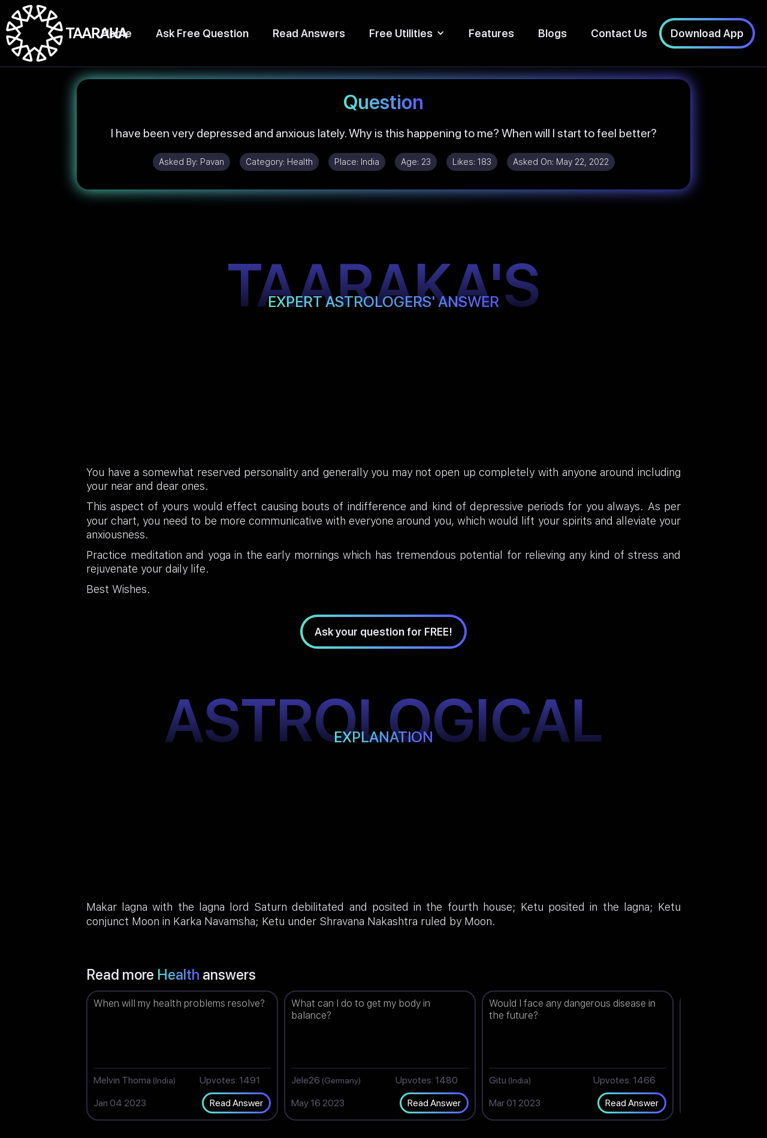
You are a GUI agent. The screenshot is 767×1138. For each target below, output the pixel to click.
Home (116, 33)
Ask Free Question (202, 33)
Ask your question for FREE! (383, 631)
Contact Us (619, 33)
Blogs (552, 33)
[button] (407, 33)
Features (491, 33)
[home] (67, 33)
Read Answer (236, 1103)
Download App (707, 33)
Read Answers (309, 33)
